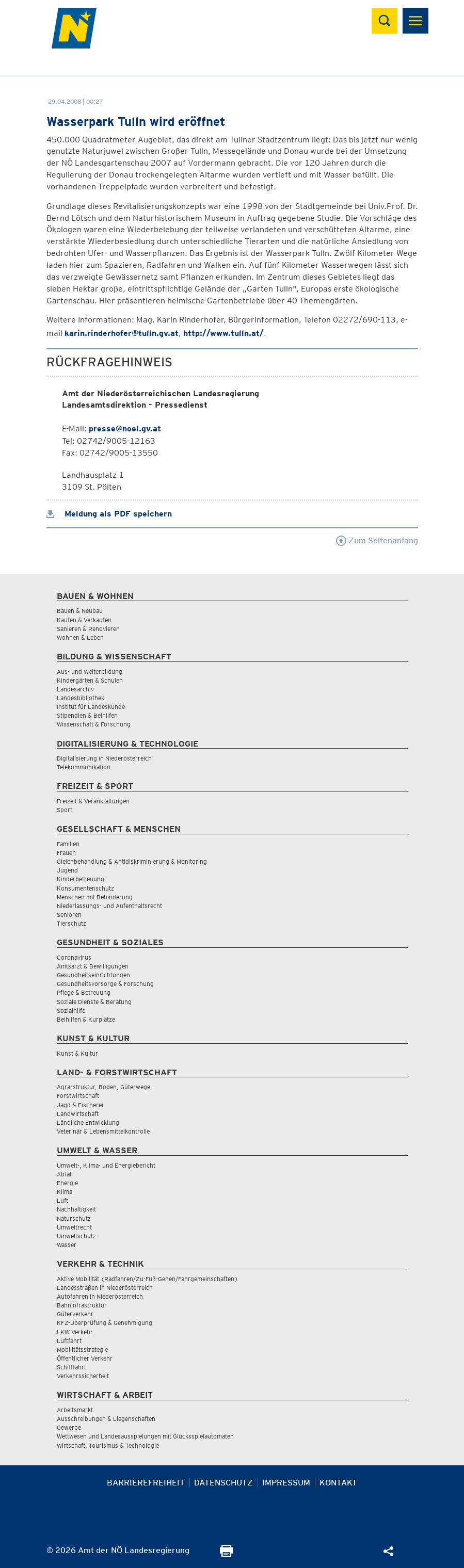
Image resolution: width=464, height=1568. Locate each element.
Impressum (286, 1483)
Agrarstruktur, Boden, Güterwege (103, 1087)
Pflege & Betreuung (83, 992)
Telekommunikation (83, 767)
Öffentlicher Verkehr (85, 1358)
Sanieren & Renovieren (88, 629)
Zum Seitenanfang (377, 540)
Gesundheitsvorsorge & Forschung (105, 984)
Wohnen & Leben (80, 637)
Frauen (66, 852)
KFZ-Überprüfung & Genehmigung (104, 1323)
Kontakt (338, 1483)
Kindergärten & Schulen (90, 680)
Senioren (69, 914)
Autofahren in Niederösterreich (100, 1296)
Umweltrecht (74, 1227)
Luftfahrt (69, 1341)
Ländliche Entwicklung (88, 1122)
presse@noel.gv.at (125, 428)
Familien (68, 844)
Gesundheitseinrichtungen (93, 975)
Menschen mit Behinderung (95, 897)
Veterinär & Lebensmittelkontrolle (103, 1131)
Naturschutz (74, 1218)
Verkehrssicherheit (83, 1376)
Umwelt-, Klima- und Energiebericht (106, 1165)
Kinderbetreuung (80, 879)
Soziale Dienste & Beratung (94, 1002)
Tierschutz (71, 923)
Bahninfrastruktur (82, 1305)
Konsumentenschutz (85, 888)
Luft (62, 1200)
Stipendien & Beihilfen (87, 715)
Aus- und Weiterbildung (89, 671)
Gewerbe (69, 1427)
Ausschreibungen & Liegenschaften (106, 1418)
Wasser (66, 1245)
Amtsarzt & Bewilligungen (93, 966)
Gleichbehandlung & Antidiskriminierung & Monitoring (132, 861)
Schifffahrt (71, 1367)
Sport (64, 810)
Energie (67, 1183)
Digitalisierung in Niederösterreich (104, 758)
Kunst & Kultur (77, 1053)
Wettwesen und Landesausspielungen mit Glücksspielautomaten (145, 1436)
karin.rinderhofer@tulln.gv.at (122, 333)
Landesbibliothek (80, 698)
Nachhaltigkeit (76, 1209)
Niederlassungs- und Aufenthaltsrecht (109, 906)
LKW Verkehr (75, 1332)
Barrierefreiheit (146, 1483)
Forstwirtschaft (78, 1096)
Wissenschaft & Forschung (94, 724)
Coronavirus (74, 957)
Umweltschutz (76, 1236)
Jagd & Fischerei (80, 1105)
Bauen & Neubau (80, 611)
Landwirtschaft (78, 1114)
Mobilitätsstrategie (82, 1349)
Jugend (67, 870)
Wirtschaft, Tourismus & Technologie (108, 1445)
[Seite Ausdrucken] (226, 1554)
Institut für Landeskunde (91, 706)
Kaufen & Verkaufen (84, 620)
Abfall (65, 1174)
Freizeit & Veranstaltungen (93, 801)
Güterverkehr (75, 1314)
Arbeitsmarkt (75, 1410)
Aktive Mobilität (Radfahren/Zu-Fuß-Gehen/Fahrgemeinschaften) (147, 1279)
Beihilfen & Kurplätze (86, 1019)
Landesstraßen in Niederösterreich (105, 1287)
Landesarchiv (75, 689)
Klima (64, 1191)
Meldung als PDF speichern (109, 514)
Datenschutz (223, 1483)
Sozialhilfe (71, 1010)
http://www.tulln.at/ (223, 333)
